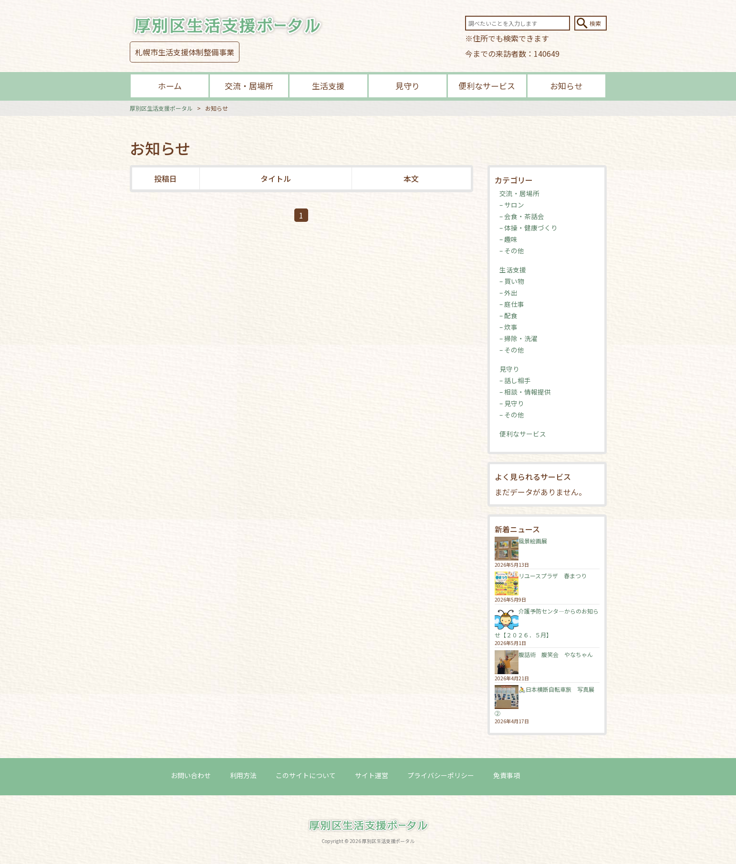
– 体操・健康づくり (528, 227)
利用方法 (243, 775)
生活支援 (328, 86)
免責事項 (506, 775)
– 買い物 (511, 281)
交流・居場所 (249, 86)
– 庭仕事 (511, 304)
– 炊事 (508, 327)
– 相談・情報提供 (525, 391)
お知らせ (566, 86)
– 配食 (508, 315)
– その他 (511, 250)
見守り (407, 86)
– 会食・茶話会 (521, 216)
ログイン (552, 775)
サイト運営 (371, 775)
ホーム (170, 86)
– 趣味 (508, 239)
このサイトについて (306, 775)
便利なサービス (486, 86)
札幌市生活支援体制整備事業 (184, 52)
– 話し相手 (515, 380)
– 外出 (508, 292)
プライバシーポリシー (440, 775)
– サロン (511, 204)
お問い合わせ (191, 775)
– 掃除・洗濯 (518, 338)
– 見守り (511, 403)
